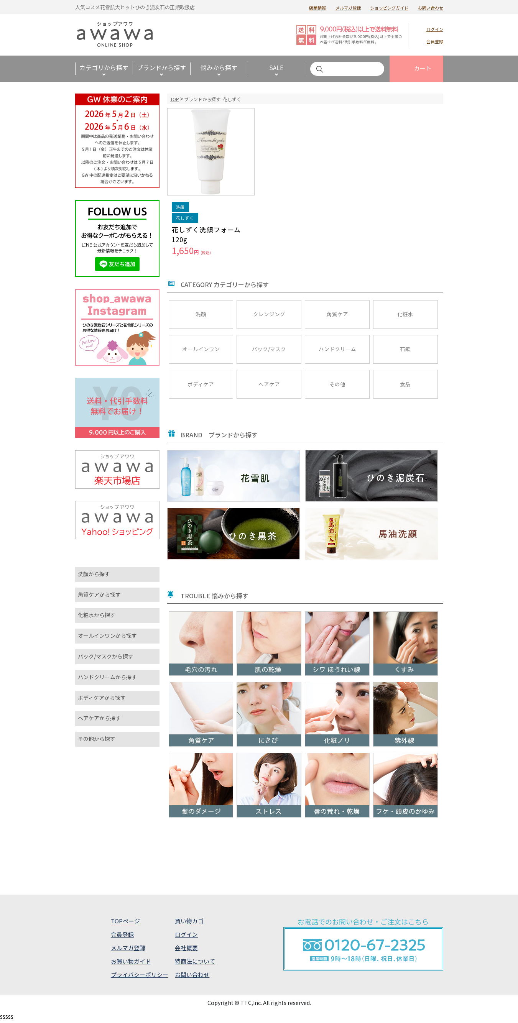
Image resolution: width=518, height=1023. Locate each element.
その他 (337, 385)
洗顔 (201, 313)
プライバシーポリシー (139, 976)
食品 (405, 385)
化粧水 (405, 313)
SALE (276, 67)
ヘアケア (269, 385)
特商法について (195, 962)
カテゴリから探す (103, 67)
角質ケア (337, 313)
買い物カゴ (189, 922)
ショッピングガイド (389, 8)
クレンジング (269, 313)
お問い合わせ (430, 8)
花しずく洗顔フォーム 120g (206, 234)
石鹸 (405, 349)
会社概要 (186, 949)
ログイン (434, 29)
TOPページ (125, 922)
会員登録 (434, 41)
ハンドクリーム (337, 349)
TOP (174, 99)
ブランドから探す (161, 67)
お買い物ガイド (131, 962)
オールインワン (201, 349)
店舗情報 (317, 8)
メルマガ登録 (348, 8)
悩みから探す (219, 67)
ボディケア (200, 385)
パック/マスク (269, 349)
